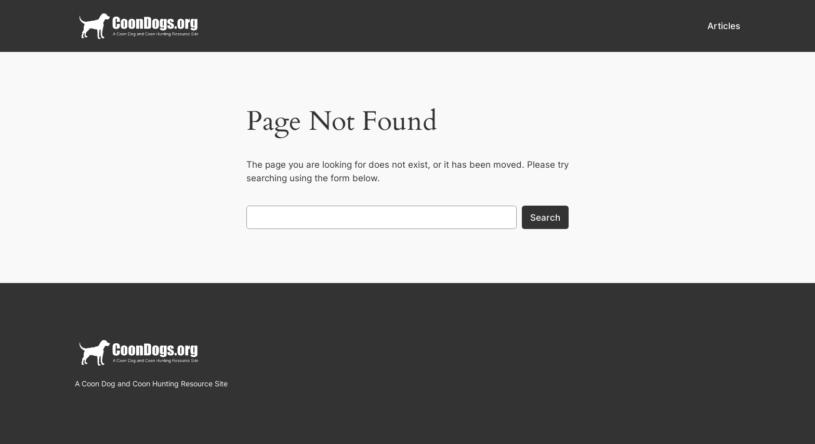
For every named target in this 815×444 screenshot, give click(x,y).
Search (545, 217)
